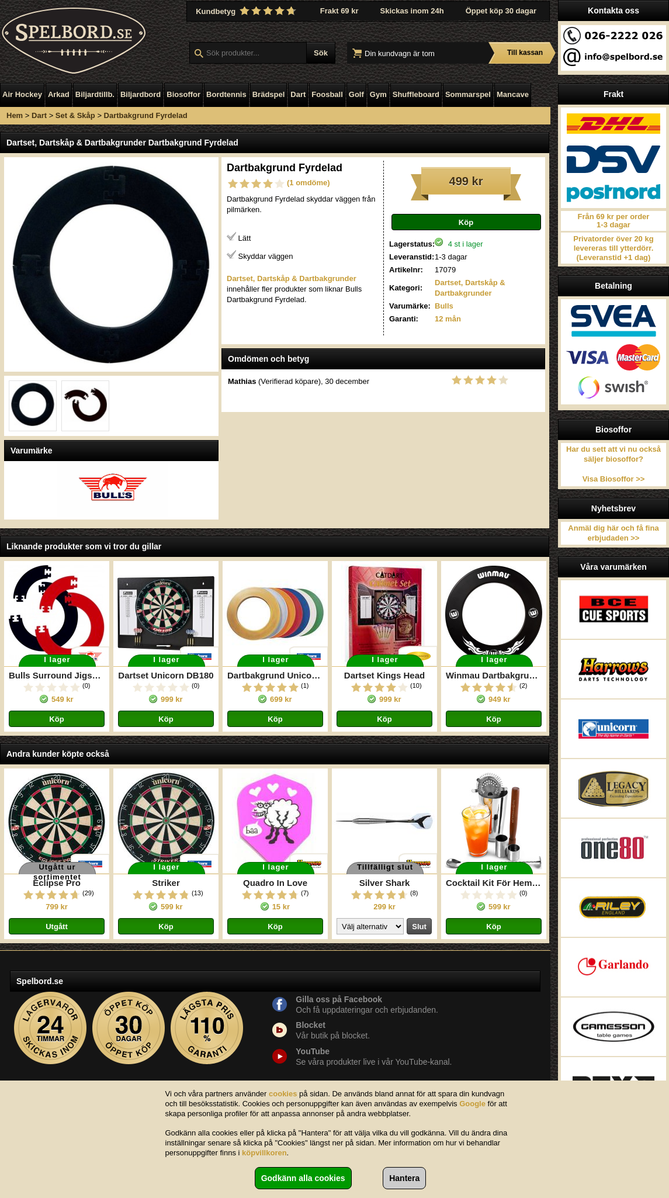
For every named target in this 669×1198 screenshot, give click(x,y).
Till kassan (525, 53)
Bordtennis (226, 94)
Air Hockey (22, 94)
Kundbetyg (247, 11)
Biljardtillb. (95, 94)
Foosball (326, 94)
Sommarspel (468, 94)
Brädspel (268, 94)
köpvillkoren (264, 1152)
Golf (356, 94)
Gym (378, 94)
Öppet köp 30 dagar (501, 10)
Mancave (513, 94)
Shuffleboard (416, 94)
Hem (14, 115)
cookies (283, 1093)
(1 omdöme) (308, 182)
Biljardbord (140, 94)
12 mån (448, 318)
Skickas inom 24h (412, 10)
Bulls (444, 306)
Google (472, 1103)
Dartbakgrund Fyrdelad (146, 115)
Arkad (59, 94)
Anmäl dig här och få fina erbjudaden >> (613, 533)
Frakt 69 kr (339, 10)
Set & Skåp (75, 115)
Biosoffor (183, 94)
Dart (298, 94)
